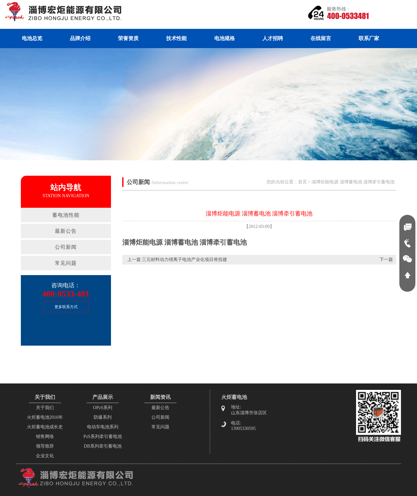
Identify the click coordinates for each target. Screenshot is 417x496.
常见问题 (66, 263)
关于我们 (45, 407)
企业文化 (45, 455)
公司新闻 (66, 247)
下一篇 (386, 259)
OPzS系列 (102, 407)
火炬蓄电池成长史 (45, 427)
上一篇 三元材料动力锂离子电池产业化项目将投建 (177, 259)
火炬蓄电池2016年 (45, 417)
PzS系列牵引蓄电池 (102, 436)
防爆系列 (103, 417)
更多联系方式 (66, 307)
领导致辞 (45, 446)
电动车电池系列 (102, 427)
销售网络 (45, 436)
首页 (302, 182)
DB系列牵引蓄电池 (102, 446)
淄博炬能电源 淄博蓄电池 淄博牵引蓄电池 (353, 182)
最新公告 (66, 231)
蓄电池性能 (66, 215)
